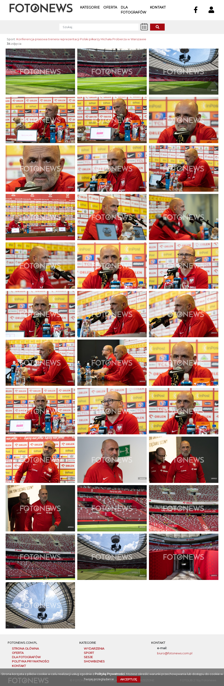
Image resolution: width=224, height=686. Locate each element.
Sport (89, 653)
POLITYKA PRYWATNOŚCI (30, 661)
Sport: (11, 39)
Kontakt (158, 7)
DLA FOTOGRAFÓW (26, 657)
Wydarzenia (94, 648)
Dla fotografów (133, 9)
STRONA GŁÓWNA (25, 648)
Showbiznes (94, 661)
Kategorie (90, 7)
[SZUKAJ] (99, 27)
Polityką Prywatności (110, 674)
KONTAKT (19, 666)
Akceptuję (128, 679)
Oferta (110, 7)
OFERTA (18, 653)
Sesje (88, 657)
